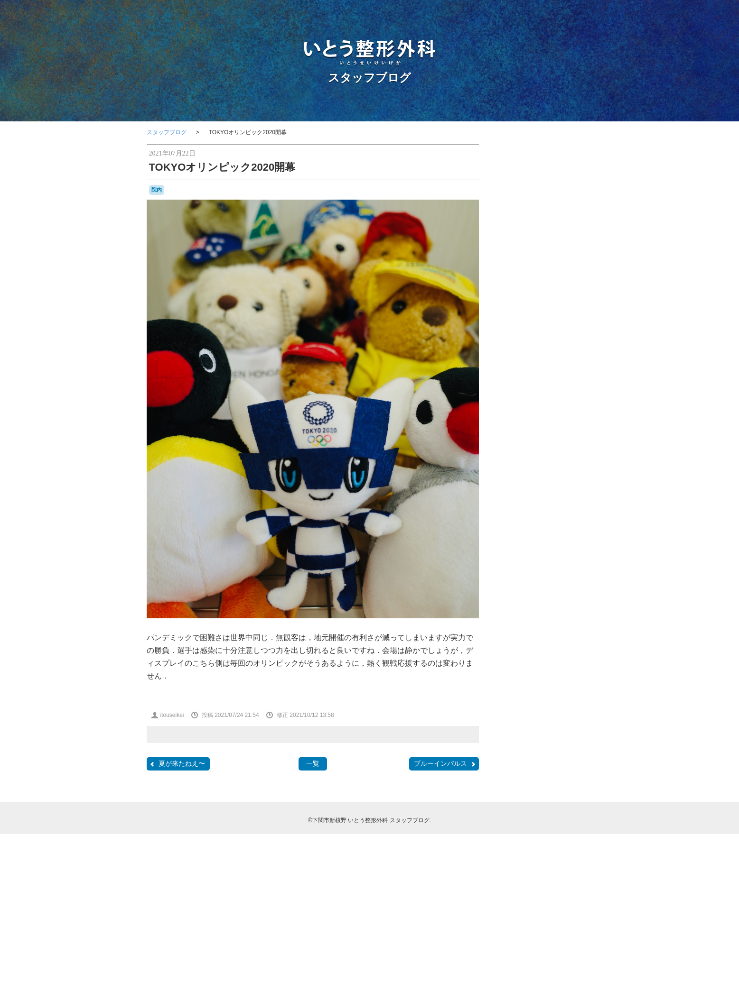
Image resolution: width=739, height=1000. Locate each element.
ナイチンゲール (536, 653)
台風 (523, 710)
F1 (564, 567)
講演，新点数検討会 (528, 797)
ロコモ (564, 671)
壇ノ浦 (514, 720)
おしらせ (523, 616)
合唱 (537, 710)
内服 (573, 691)
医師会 (579, 700)
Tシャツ (539, 605)
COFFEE (514, 568)
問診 (577, 710)
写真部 (518, 700)
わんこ (527, 625)
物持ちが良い (548, 768)
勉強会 (540, 700)
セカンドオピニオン (536, 644)
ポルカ (566, 662)
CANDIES (539, 559)
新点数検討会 (527, 739)
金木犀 (564, 797)
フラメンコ (572, 653)
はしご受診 (551, 616)
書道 (517, 748)
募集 (561, 700)
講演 (580, 787)
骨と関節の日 (528, 820)
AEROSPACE (526, 542)
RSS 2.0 (512, 941)
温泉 (523, 768)
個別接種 (550, 690)
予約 (583, 680)
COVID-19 (543, 567)
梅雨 (549, 748)
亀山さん (559, 680)
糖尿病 (552, 777)
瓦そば (578, 767)
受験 (509, 710)
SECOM (548, 596)
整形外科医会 (539, 730)
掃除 (564, 720)
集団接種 (575, 809)
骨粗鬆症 (562, 820)
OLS (574, 584)
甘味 (510, 777)
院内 (156, 190)
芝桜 (547, 787)
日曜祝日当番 (563, 739)
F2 (573, 568)
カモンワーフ (563, 625)
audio (558, 542)
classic (565, 559)
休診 (508, 691)
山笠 (550, 720)
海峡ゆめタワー (553, 758)
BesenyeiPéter (544, 551)
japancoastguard (524, 576)
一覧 (312, 763)
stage (514, 605)
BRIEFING (578, 551)
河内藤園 (569, 748)
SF (564, 596)
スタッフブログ (369, 77)
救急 (577, 720)
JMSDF (559, 576)
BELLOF (513, 551)
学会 (535, 720)
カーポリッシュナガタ (531, 635)
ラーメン (527, 671)
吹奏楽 (558, 710)
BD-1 (574, 542)
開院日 (528, 810)
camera (514, 559)
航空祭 (528, 787)
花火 (564, 787)
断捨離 (566, 730)
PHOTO (519, 594)
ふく (574, 615)
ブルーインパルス (445, 764)
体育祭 (524, 691)
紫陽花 (572, 777)
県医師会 (531, 777)
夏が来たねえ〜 (177, 764)
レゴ (546, 671)
